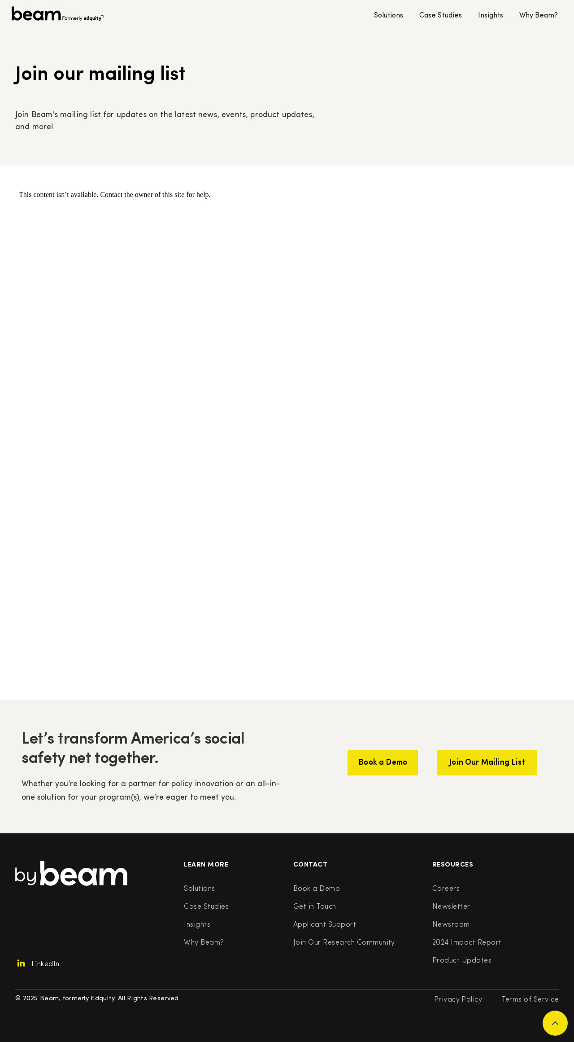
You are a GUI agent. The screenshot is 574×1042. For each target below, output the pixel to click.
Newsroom (451, 924)
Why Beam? (538, 15)
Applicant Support (324, 924)
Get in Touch (314, 907)
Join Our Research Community (344, 942)
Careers (446, 889)
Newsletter (451, 907)
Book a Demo (316, 889)
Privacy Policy (458, 999)
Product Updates (461, 960)
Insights (490, 15)
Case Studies (440, 15)
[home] (57, 16)
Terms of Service (530, 999)
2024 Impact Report (467, 942)
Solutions (388, 15)
